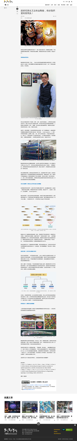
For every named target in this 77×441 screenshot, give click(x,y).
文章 (52, 4)
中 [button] (17, 27)
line (17, 25)
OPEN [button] (38, 423)
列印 (17, 30)
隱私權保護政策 (57, 429)
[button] (71, 1)
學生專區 (63, 4)
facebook (17, 20)
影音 (55, 4)
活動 (59, 4)
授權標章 (25, 389)
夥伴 (68, 4)
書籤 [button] (17, 32)
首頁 (5, 7)
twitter (17, 22)
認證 (71, 4)
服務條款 (55, 431)
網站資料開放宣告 (57, 433)
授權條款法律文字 (31, 389)
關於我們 (47, 4)
